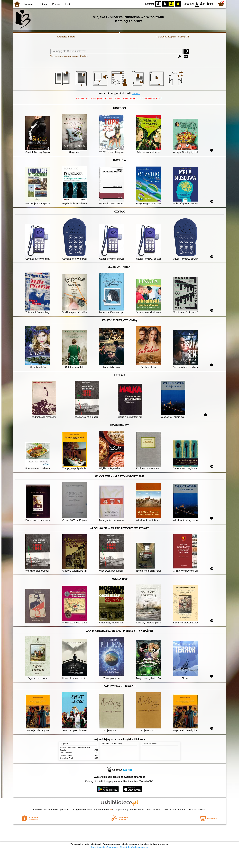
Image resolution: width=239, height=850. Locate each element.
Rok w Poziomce (66, 753)
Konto (68, 4)
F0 (196, 3)
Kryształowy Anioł (66, 758)
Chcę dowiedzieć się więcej (104, 847)
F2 (209, 3)
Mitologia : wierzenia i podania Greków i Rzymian (78, 747)
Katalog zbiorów (66, 36)
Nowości (29, 4)
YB (171, 3)
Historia (43, 4)
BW (165, 3)
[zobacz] (136, 93)
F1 (202, 3)
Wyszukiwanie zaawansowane (64, 56)
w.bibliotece (104, 809)
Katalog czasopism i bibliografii (172, 36)
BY (178, 3)
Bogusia (63, 750)
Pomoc (56, 4)
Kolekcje (84, 56)
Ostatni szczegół (66, 755)
